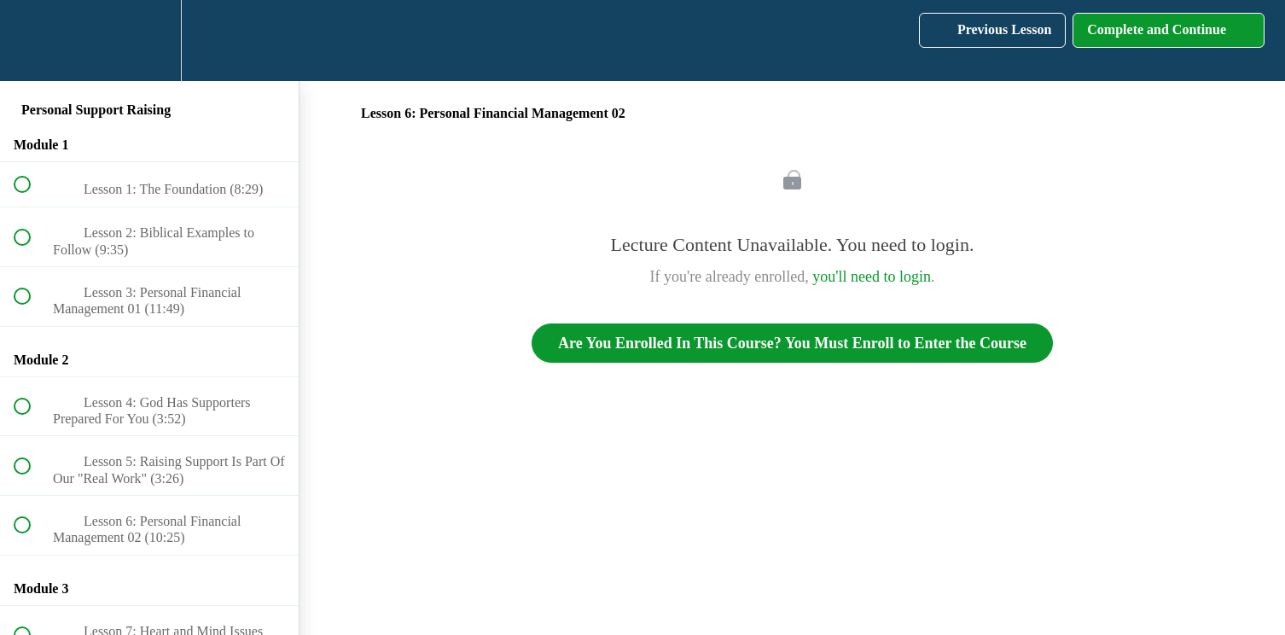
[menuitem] (149, 40)
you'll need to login (871, 276)
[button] (31, 40)
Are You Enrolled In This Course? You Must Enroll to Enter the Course (792, 343)
